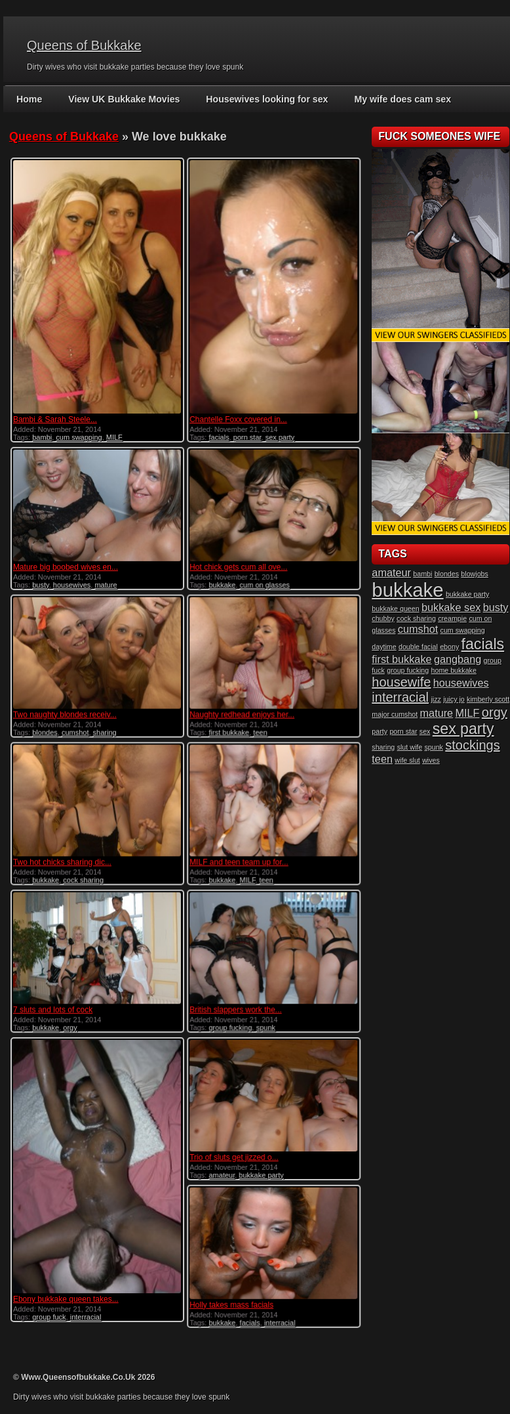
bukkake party (259, 1167)
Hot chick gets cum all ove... (236, 563)
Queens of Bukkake (84, 45)
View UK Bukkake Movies (123, 99)
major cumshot (395, 714)
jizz (436, 699)
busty (40, 582)
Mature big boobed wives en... (65, 563)
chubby (383, 618)
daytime (384, 647)
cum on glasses (263, 582)
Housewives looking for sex (265, 99)
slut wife (410, 747)
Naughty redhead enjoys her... (239, 710)
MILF (114, 437)
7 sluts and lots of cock (52, 1003)
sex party (278, 437)
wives (431, 760)
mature (105, 582)
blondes (45, 728)
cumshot (75, 728)
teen (258, 728)
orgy (70, 1021)
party (379, 731)
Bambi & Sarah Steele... (55, 419)
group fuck (49, 1310)
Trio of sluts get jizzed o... (232, 1149)
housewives (71, 582)
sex (425, 731)
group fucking (228, 1021)
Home (29, 99)
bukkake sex (451, 607)
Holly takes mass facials (229, 1295)
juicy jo (454, 699)
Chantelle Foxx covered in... (236, 419)
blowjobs (474, 574)
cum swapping (79, 437)
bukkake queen (395, 608)
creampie (452, 618)
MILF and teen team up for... (236, 856)
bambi (42, 437)
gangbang (457, 659)
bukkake (220, 582)
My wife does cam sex (400, 99)
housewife (401, 682)
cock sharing (83, 874)
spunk (263, 1021)
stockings (472, 745)
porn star (245, 437)
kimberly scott (488, 699)
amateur (220, 1167)
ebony (449, 647)
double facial (418, 647)
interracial (86, 1310)
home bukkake (454, 670)
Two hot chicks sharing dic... (62, 856)
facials (217, 437)
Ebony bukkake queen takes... (66, 1291)
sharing (105, 728)
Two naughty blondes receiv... (65, 710)
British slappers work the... (233, 1003)
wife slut (407, 760)
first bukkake (227, 728)
